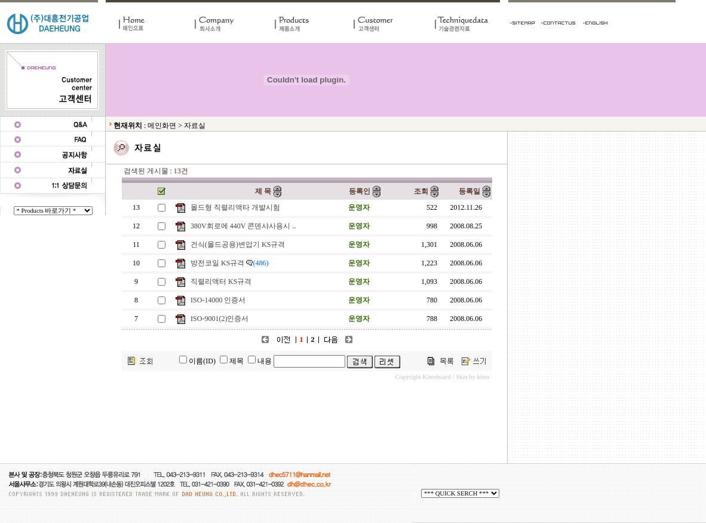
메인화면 (162, 125)
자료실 (194, 125)
